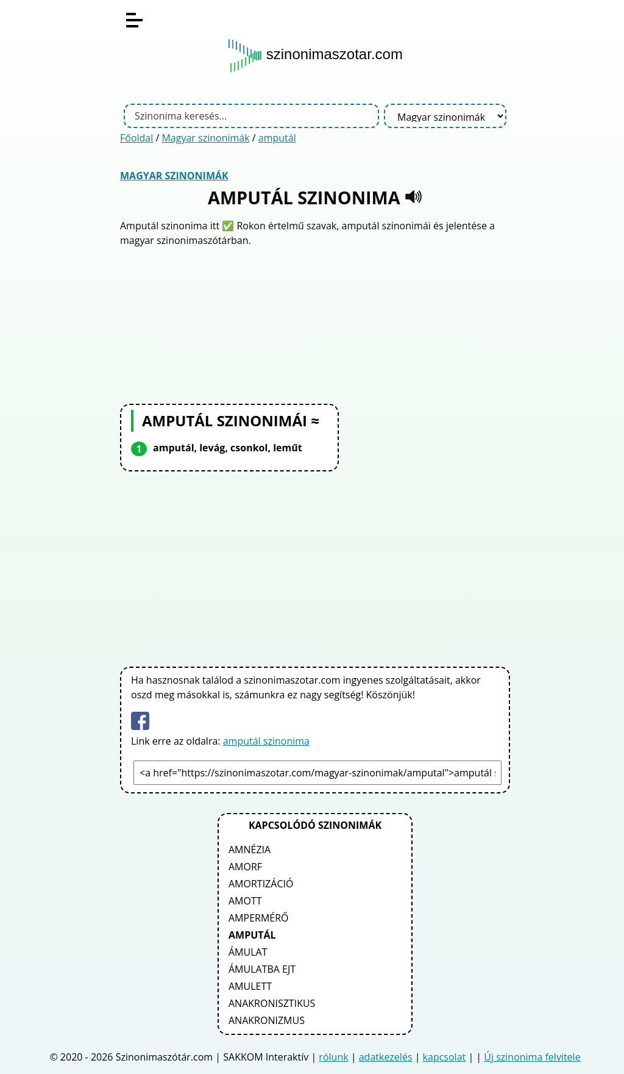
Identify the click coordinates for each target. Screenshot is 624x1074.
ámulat (248, 952)
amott (245, 901)
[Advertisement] (315, 324)
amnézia (250, 849)
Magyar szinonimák (205, 138)
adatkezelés (386, 1057)
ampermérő (259, 918)
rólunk (333, 1057)
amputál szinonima (266, 741)
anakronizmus (267, 1020)
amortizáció (261, 884)
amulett (250, 986)
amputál (277, 138)
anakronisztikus (272, 1003)
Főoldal (136, 138)
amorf (245, 867)
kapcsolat (444, 1057)
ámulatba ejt (262, 969)
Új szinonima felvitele (532, 1057)
